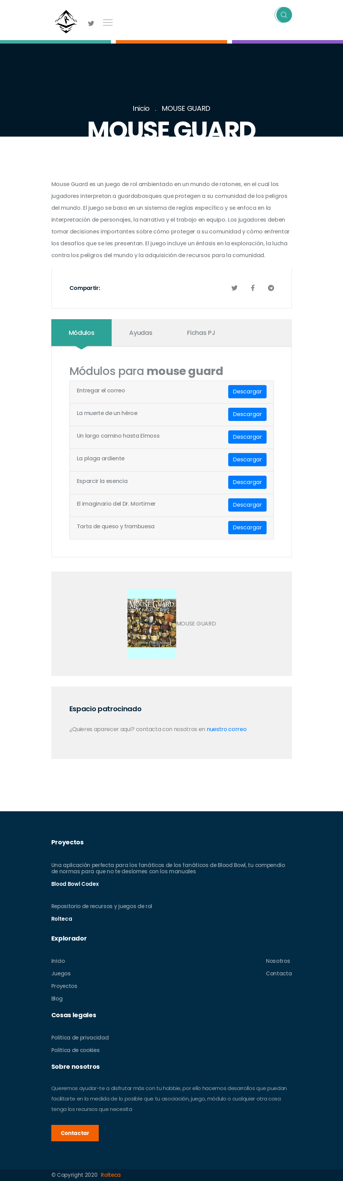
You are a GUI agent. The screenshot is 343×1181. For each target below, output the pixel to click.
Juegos (61, 973)
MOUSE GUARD (186, 108)
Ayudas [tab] (140, 332)
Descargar (247, 392)
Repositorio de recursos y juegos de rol (101, 906)
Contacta (279, 973)
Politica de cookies (75, 1050)
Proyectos (64, 986)
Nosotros (278, 961)
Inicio (141, 108)
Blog (57, 998)
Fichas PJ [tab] (201, 332)
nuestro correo (227, 729)
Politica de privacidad (80, 1037)
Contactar (75, 1133)
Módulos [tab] (82, 332)
